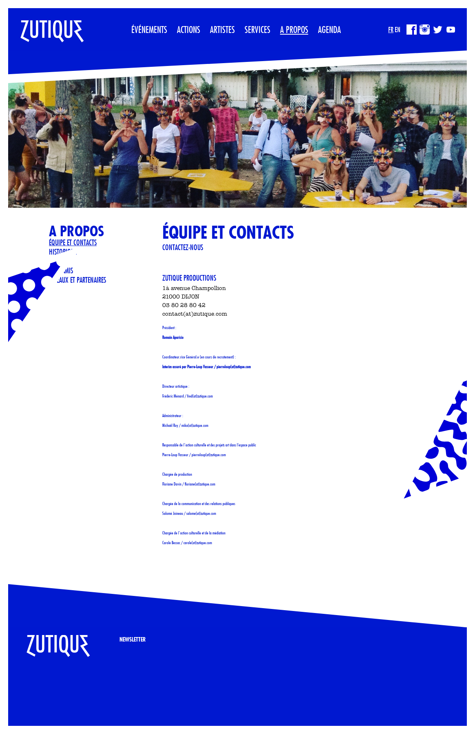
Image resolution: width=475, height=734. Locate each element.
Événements (149, 29)
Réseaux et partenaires (77, 280)
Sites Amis (61, 270)
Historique (63, 252)
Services (257, 29)
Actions (188, 29)
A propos (294, 29)
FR (390, 29)
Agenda (329, 29)
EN (397, 29)
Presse (56, 261)
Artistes (222, 29)
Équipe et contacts (73, 242)
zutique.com (243, 366)
